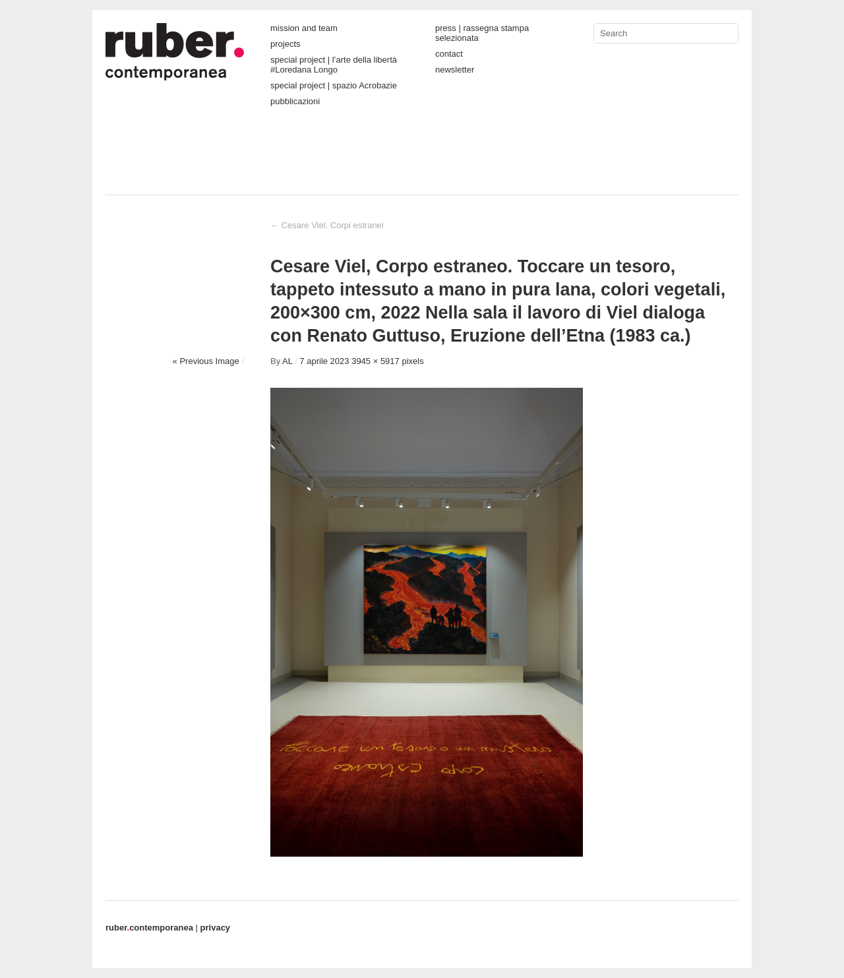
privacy (215, 927)
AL (287, 361)
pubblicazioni (295, 101)
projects (285, 44)
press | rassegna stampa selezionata (482, 33)
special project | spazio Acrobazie (333, 85)
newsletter (454, 70)
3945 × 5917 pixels (387, 361)
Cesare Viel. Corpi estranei (327, 225)
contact (449, 54)
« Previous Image (206, 361)
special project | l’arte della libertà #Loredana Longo (333, 65)
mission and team (304, 28)
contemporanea (149, 927)
